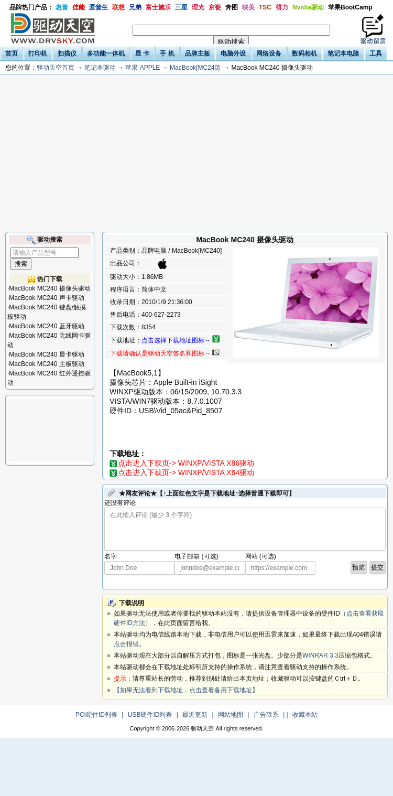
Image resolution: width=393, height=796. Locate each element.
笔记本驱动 (100, 67)
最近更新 (195, 714)
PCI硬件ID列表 (96, 714)
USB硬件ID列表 (150, 714)
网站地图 (230, 714)
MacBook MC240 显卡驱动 (46, 354)
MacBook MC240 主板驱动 (46, 364)
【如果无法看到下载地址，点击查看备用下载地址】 (186, 690)
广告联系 (266, 714)
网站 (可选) (260, 556)
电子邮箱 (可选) (196, 556)
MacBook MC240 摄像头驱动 (49, 288)
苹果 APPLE (142, 67)
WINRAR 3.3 (320, 655)
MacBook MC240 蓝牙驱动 (46, 326)
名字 (110, 556)
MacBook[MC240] (195, 67)
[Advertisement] (196, 153)
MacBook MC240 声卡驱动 (46, 298)
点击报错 (126, 644)
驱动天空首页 (55, 67)
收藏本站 (305, 714)
